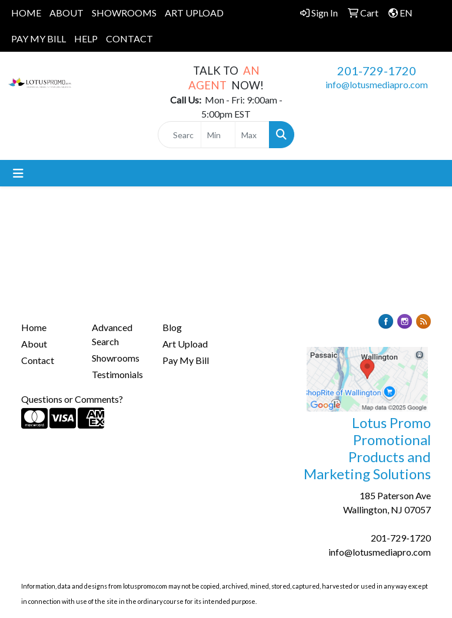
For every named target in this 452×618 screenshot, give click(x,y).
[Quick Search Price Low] (218, 134)
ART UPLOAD (194, 12)
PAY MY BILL (38, 38)
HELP (86, 38)
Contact (37, 360)
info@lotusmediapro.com (376, 84)
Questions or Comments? (72, 399)
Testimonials (117, 374)
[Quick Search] (179, 134)
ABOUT (66, 12)
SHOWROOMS (124, 12)
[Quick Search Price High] (252, 134)
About (34, 343)
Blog (172, 327)
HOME (26, 12)
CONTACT (129, 38)
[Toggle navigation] (18, 173)
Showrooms (115, 357)
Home (33, 327)
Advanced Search (112, 334)
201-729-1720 (376, 71)
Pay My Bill (185, 360)
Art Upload (185, 343)
